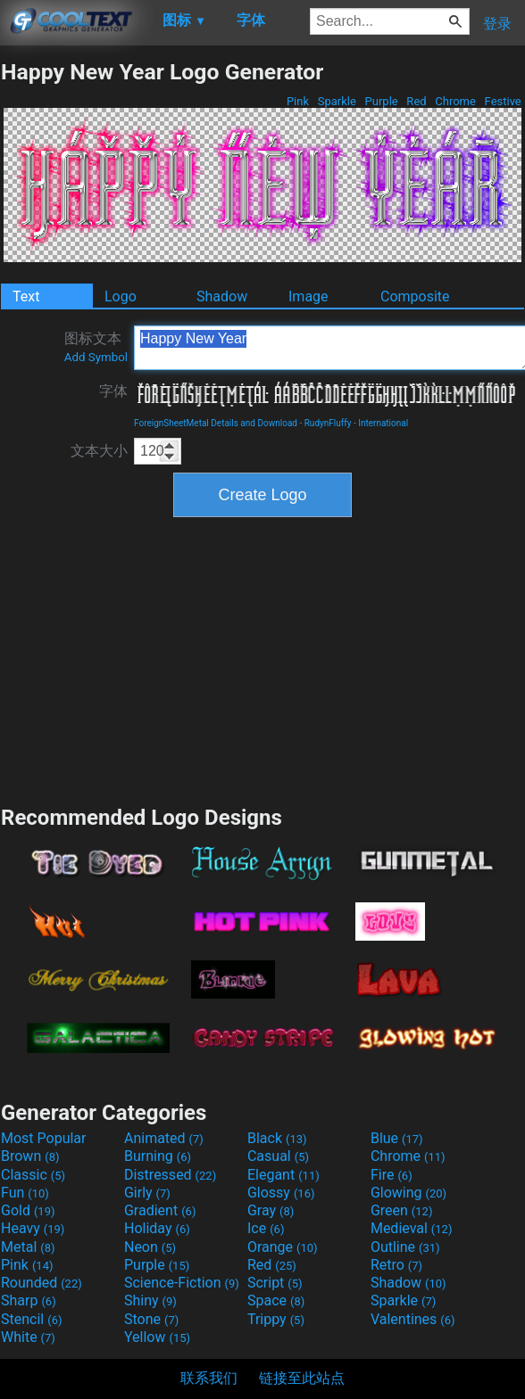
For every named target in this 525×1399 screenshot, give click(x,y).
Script (275, 1282)
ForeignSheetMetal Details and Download (215, 423)
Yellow (157, 1337)
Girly (147, 1192)
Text (25, 296)
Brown (30, 1156)
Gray (270, 1210)
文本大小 (99, 450)
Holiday (157, 1228)
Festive (502, 101)
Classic (33, 1174)
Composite (415, 296)
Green (402, 1210)
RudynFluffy (328, 423)
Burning (157, 1156)
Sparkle (337, 101)
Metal (28, 1247)
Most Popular (44, 1138)
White (28, 1337)
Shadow (221, 296)
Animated (164, 1138)
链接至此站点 (302, 1378)
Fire (391, 1174)
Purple (381, 101)
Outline (405, 1247)
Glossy (281, 1192)
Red (416, 101)
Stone (151, 1319)
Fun (25, 1192)
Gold (28, 1210)
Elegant (283, 1174)
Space (275, 1300)
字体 (113, 391)
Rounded (41, 1282)
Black (277, 1138)
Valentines (413, 1319)
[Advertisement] (262, 659)
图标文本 (96, 347)
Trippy (275, 1319)
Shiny (150, 1300)
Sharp (28, 1300)
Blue (397, 1138)
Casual (278, 1156)
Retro (396, 1264)
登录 (497, 23)
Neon (150, 1247)
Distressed (170, 1174)
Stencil (31, 1319)
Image (308, 296)
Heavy (32, 1228)
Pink (298, 101)
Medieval (412, 1228)
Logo (120, 296)
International (383, 423)
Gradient (160, 1210)
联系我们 (209, 1378)
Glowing (408, 1192)
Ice (265, 1228)
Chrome (455, 101)
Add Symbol (96, 357)
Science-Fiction (181, 1282)
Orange (282, 1247)
